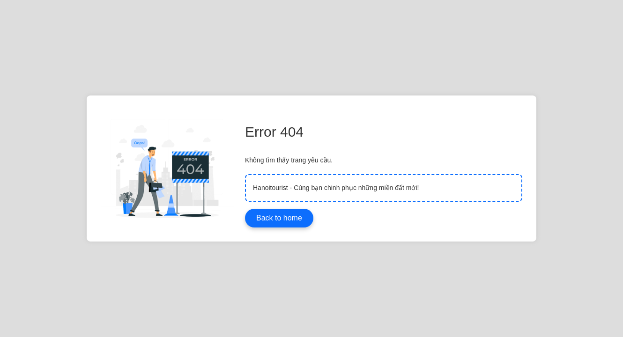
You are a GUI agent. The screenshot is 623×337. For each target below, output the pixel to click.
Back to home (279, 218)
